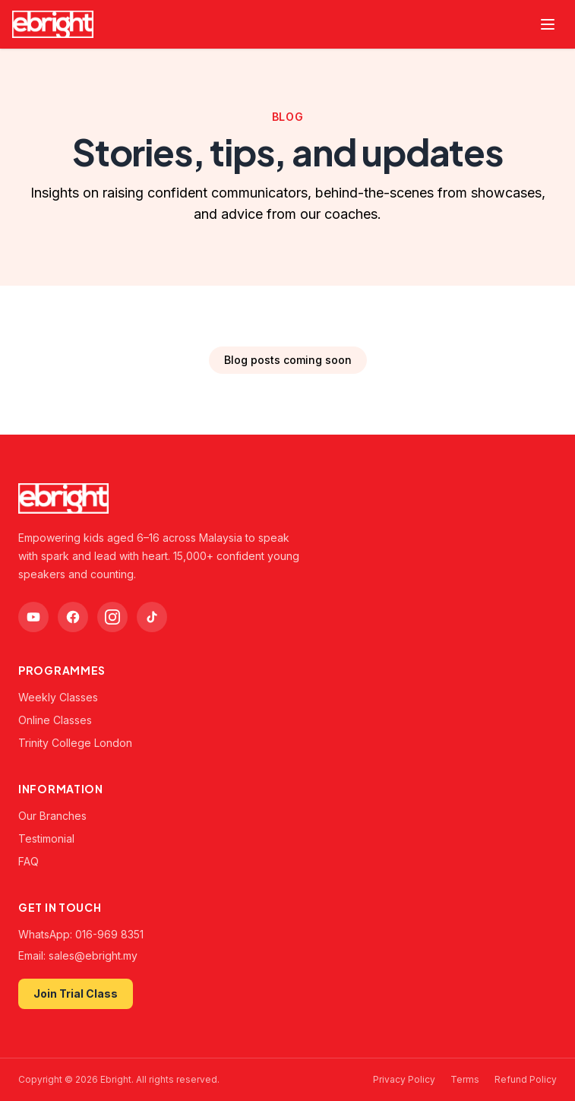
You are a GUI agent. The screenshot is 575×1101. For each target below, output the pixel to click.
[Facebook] (73, 617)
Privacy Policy (404, 1079)
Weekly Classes (58, 697)
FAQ (28, 861)
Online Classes (55, 719)
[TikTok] (152, 617)
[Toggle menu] (547, 24)
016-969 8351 (109, 934)
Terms (464, 1079)
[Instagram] (112, 617)
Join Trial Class (75, 993)
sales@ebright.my (93, 955)
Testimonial (46, 838)
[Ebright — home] (52, 24)
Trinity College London (75, 742)
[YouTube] (33, 617)
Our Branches (52, 815)
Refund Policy (525, 1079)
